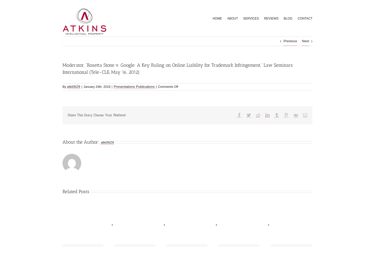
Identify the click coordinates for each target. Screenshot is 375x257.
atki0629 (73, 87)
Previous (290, 41)
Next (305, 41)
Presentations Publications (134, 87)
